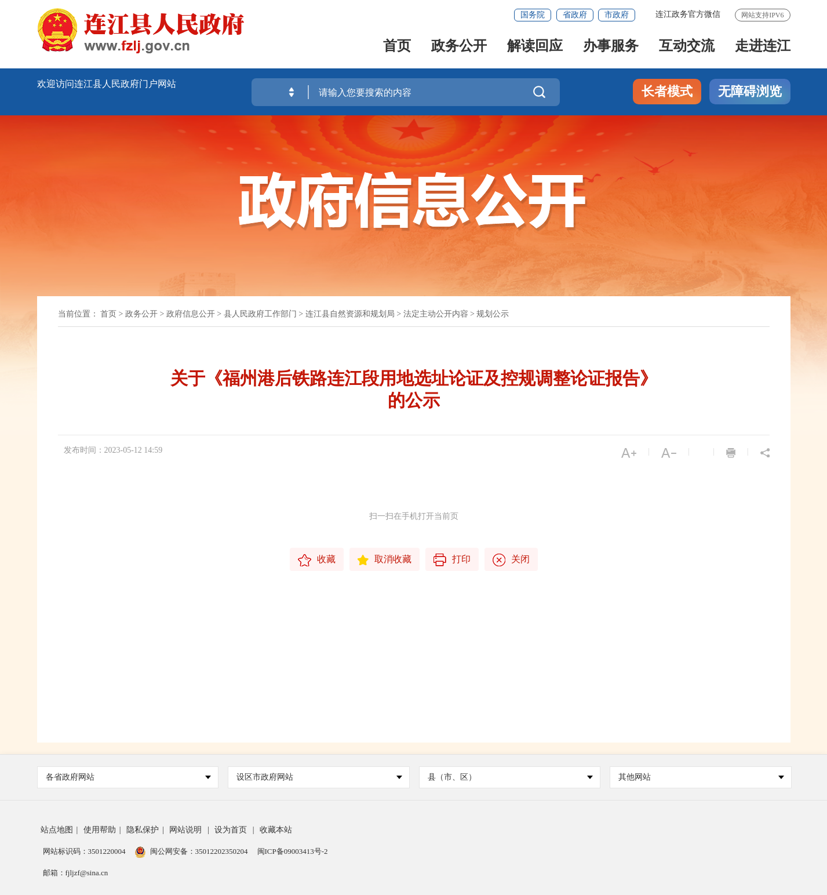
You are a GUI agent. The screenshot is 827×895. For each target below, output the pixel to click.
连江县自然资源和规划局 (350, 314)
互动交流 (687, 47)
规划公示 (492, 314)
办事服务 (611, 47)
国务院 (532, 14)
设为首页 (230, 829)
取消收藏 (384, 559)
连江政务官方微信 (687, 14)
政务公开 (459, 47)
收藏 (317, 560)
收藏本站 (276, 829)
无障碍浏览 (750, 91)
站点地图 (57, 829)
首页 (397, 47)
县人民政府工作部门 (260, 314)
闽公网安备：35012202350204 (199, 851)
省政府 (575, 14)
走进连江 (762, 47)
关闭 (511, 560)
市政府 (616, 14)
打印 (452, 560)
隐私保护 (142, 829)
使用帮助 (99, 829)
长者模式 (667, 91)
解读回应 (535, 47)
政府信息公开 (190, 314)
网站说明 (185, 829)
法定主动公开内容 (435, 314)
